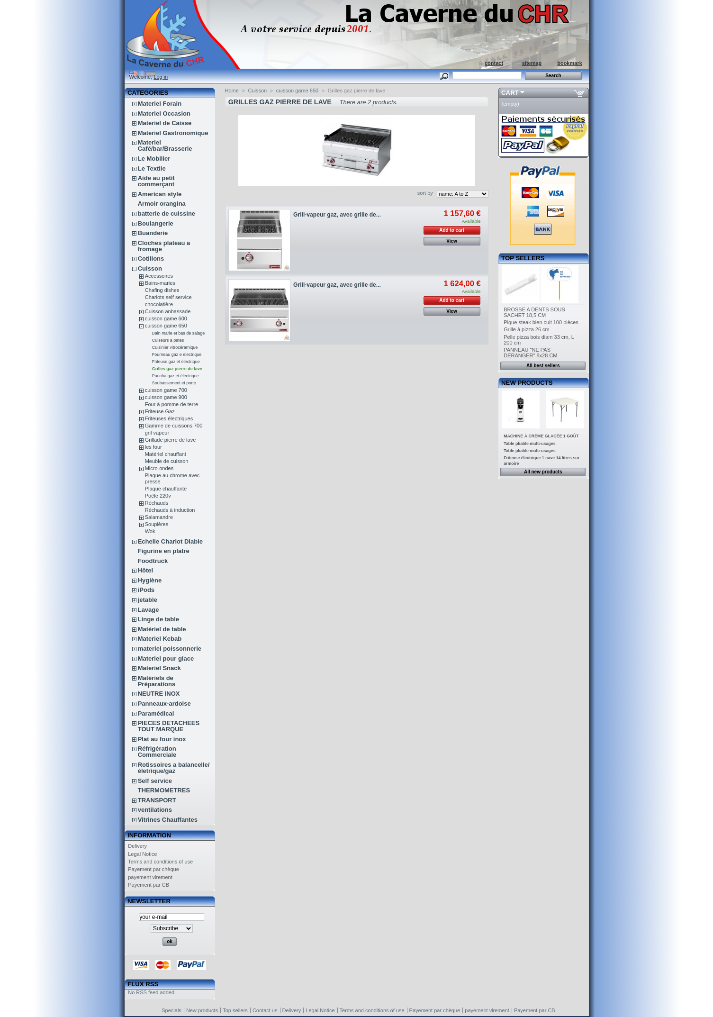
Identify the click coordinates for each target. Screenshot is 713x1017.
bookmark (569, 63)
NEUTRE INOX (159, 693)
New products (526, 382)
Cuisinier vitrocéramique (175, 347)
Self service (155, 780)
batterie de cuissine (166, 213)
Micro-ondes (159, 468)
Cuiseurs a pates (168, 340)
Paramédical (156, 713)
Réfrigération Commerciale (157, 751)
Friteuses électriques (169, 418)
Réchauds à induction (170, 510)
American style (160, 194)
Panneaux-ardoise (164, 703)
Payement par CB (148, 885)
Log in (160, 77)
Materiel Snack (159, 668)
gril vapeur (157, 433)
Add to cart (451, 230)
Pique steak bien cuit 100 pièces (541, 322)
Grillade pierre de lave (170, 440)
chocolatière (159, 304)
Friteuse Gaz (160, 411)
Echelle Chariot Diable (170, 541)
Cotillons (151, 258)
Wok (150, 531)
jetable (147, 599)
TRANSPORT (157, 800)
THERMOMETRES (164, 790)
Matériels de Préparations (156, 681)
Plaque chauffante (166, 488)
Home (232, 90)
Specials (171, 1010)
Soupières (157, 524)
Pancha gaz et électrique (175, 375)
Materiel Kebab (159, 638)
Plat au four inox (162, 739)
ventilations (155, 809)
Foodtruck (153, 560)
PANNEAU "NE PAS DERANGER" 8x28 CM (530, 352)
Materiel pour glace (166, 658)
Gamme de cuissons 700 (174, 425)
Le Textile (152, 168)
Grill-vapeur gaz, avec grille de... (337, 214)
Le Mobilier (154, 158)
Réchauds (157, 503)
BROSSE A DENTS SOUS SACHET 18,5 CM (534, 312)
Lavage (148, 609)
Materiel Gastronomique (173, 132)
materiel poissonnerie (169, 648)
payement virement (150, 877)
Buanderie (153, 232)
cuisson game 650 (166, 325)
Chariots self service (168, 297)
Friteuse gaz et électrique (176, 361)
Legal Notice (142, 854)
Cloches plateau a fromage (164, 246)
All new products (543, 471)
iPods (146, 589)
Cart (510, 92)
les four (153, 447)
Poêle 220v (158, 496)
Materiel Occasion (164, 113)
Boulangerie (155, 223)
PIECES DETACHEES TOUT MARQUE (169, 726)
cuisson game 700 (166, 390)
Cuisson (150, 268)
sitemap (532, 63)
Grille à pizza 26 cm (527, 329)
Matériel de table (162, 629)
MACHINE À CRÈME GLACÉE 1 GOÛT (541, 436)
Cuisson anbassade (168, 311)
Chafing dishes (162, 290)
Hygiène (150, 580)
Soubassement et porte (174, 383)
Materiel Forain (159, 103)
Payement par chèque (153, 869)
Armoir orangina (162, 203)
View (451, 241)
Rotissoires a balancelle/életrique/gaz (174, 767)
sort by (425, 193)
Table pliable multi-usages (529, 443)
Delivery (137, 846)
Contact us (265, 1010)
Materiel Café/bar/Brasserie (165, 145)
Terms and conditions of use (160, 861)
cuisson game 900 (166, 397)
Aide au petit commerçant (156, 181)
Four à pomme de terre (172, 404)
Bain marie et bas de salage (178, 333)
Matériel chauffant (165, 454)
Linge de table (158, 619)
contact (494, 63)
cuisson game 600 (166, 318)
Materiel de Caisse (164, 123)
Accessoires (159, 276)
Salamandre (159, 517)
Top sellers (522, 258)
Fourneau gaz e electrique (177, 354)
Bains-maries (160, 283)
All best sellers (543, 365)
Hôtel (145, 570)
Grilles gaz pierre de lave (177, 368)
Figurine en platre (164, 550)
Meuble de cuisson (167, 461)
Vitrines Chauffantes (168, 819)
